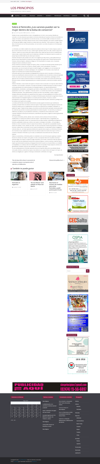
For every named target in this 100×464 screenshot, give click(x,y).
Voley (78, 435)
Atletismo (79, 418)
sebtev (22, 32)
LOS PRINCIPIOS (22, 8)
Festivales (79, 409)
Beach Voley (79, 423)
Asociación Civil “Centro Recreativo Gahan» (65, 403)
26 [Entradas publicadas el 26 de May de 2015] (16, 416)
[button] (26, 16)
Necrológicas (29, 1)
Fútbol (78, 429)
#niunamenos (27, 32)
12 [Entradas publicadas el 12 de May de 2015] (16, 411)
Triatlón (78, 432)
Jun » (15, 420)
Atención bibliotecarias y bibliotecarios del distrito (66, 420)
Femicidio (33, 32)
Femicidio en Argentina (16, 183)
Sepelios (79, 443)
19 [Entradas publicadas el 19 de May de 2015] (16, 413)
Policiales (32, 15)
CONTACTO (74, 15)
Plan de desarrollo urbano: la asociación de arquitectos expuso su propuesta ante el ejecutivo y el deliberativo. (23, 162)
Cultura (24, 15)
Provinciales (57, 15)
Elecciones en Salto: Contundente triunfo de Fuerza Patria (66, 414)
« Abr (12, 420)
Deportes (39, 15)
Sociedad (48, 15)
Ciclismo (79, 426)
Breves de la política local (56, 160)
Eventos (78, 406)
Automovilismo (80, 420)
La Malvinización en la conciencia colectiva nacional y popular (49, 405)
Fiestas (78, 441)
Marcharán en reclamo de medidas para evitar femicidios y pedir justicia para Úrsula (55, 186)
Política (17, 15)
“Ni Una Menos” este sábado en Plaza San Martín (37, 184)
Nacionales (66, 15)
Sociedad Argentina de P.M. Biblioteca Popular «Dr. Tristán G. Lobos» (49, 417)
